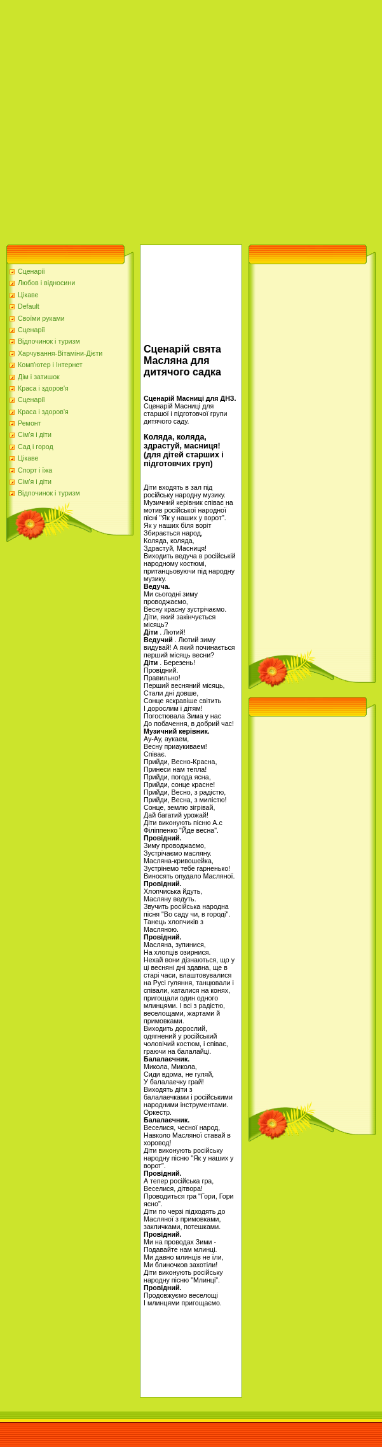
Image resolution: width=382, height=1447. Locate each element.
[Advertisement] (119, 119)
